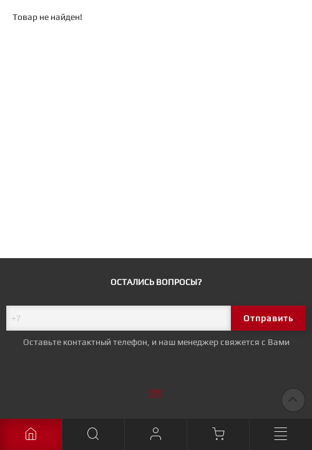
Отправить (268, 318)
